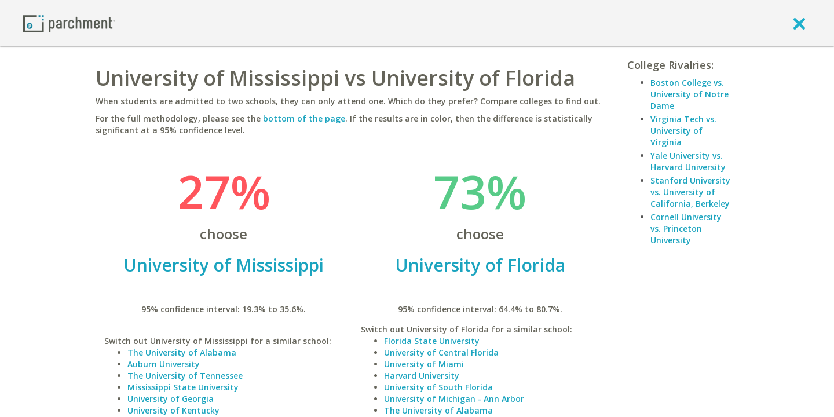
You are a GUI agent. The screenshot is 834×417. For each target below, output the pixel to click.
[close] (799, 23)
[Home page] (69, 22)
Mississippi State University (183, 387)
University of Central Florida (441, 352)
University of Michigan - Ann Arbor (454, 398)
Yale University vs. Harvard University (688, 161)
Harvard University (421, 375)
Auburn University (163, 364)
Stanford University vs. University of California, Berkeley (690, 192)
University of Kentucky (173, 410)
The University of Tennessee (185, 375)
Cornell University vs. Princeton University (686, 228)
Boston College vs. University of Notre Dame (689, 94)
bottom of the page (304, 118)
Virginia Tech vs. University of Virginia (683, 131)
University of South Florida (438, 387)
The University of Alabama (181, 352)
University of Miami (424, 364)
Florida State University (432, 340)
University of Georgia (170, 398)
